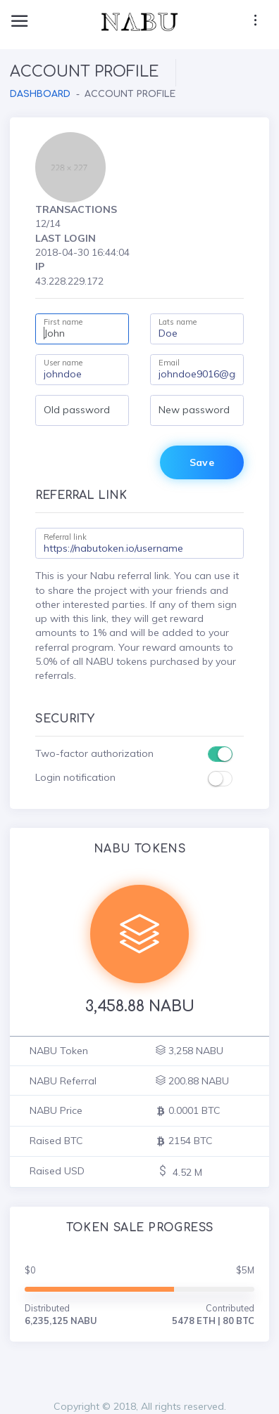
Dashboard (40, 94)
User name (63, 363)
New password (194, 409)
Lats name (178, 322)
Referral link (65, 537)
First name (63, 322)
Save (202, 462)
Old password (77, 409)
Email (169, 363)
